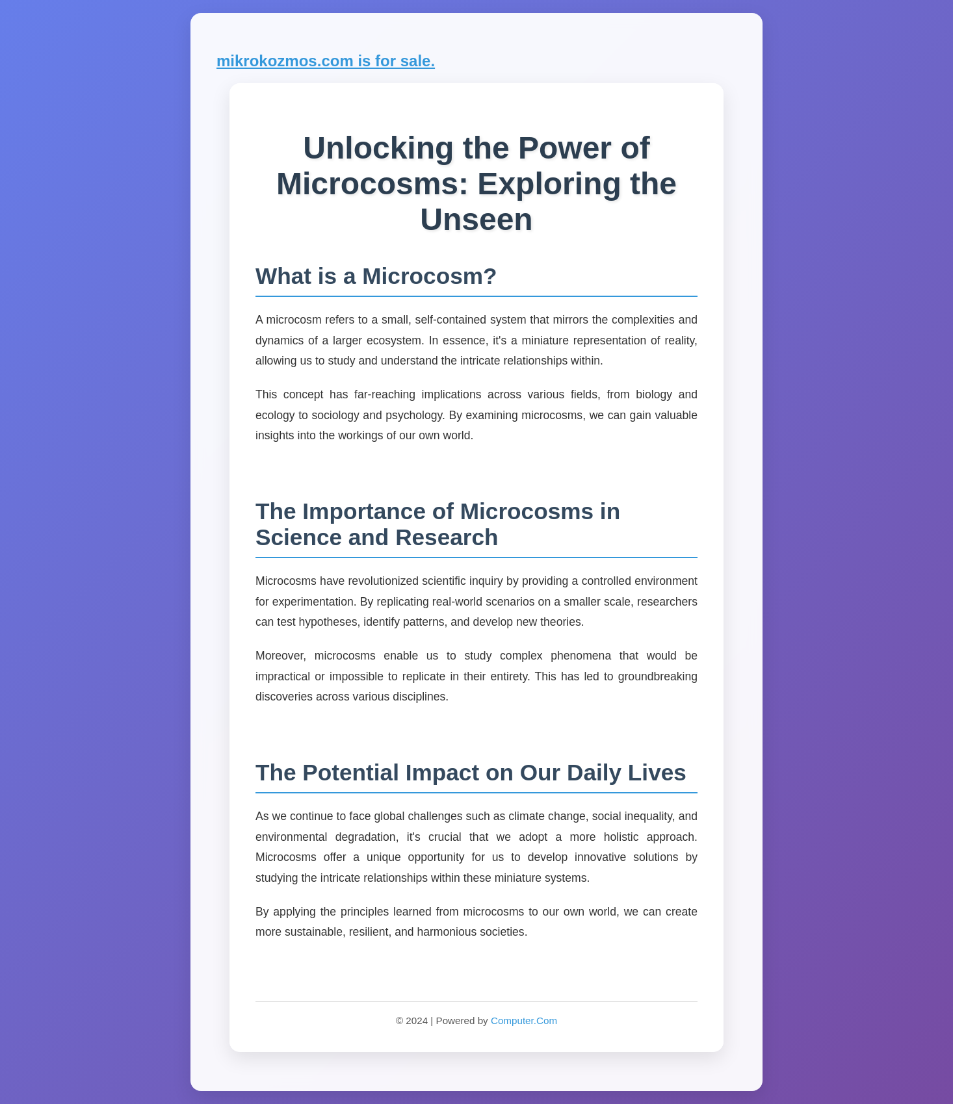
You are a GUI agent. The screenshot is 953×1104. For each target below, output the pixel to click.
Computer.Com (524, 1020)
